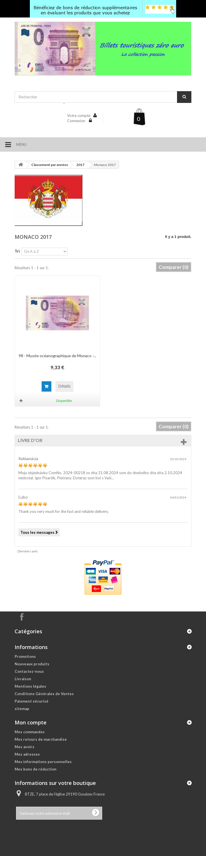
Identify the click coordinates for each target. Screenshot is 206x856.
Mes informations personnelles (43, 761)
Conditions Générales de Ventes (44, 693)
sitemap (22, 708)
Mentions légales (30, 686)
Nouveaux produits (32, 664)
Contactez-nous (29, 671)
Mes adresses (27, 754)
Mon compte (30, 722)
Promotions (25, 656)
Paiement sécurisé (31, 701)
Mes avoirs (24, 746)
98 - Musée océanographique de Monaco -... (57, 355)
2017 (80, 165)
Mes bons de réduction (36, 769)
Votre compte (78, 115)
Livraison (23, 679)
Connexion (76, 120)
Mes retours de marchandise (41, 739)
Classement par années (49, 165)
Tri (17, 251)
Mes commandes (30, 732)
